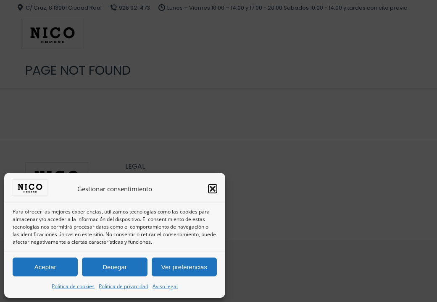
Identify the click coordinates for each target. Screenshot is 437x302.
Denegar (115, 267)
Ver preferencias (184, 267)
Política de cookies (73, 286)
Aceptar (45, 267)
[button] (212, 189)
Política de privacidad (123, 286)
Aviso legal (165, 286)
